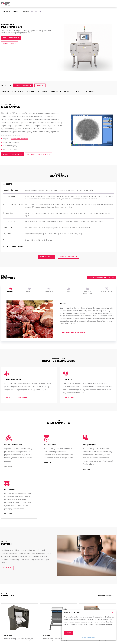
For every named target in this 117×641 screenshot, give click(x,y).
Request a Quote (9, 43)
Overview (5, 91)
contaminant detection (19, 139)
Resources (78, 91)
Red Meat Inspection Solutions (73, 333)
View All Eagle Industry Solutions (101, 277)
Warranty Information (68, 256)
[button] (113, 613)
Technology (43, 91)
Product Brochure (23, 85)
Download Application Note (38, 154)
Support (67, 91)
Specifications (17, 91)
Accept (68, 633)
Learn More (7, 568)
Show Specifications (14, 247)
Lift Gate (46, 635)
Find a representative (11, 38)
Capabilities (56, 91)
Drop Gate (8, 635)
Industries (31, 91)
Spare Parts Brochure (12, 154)
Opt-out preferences (88, 638)
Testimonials (90, 91)
